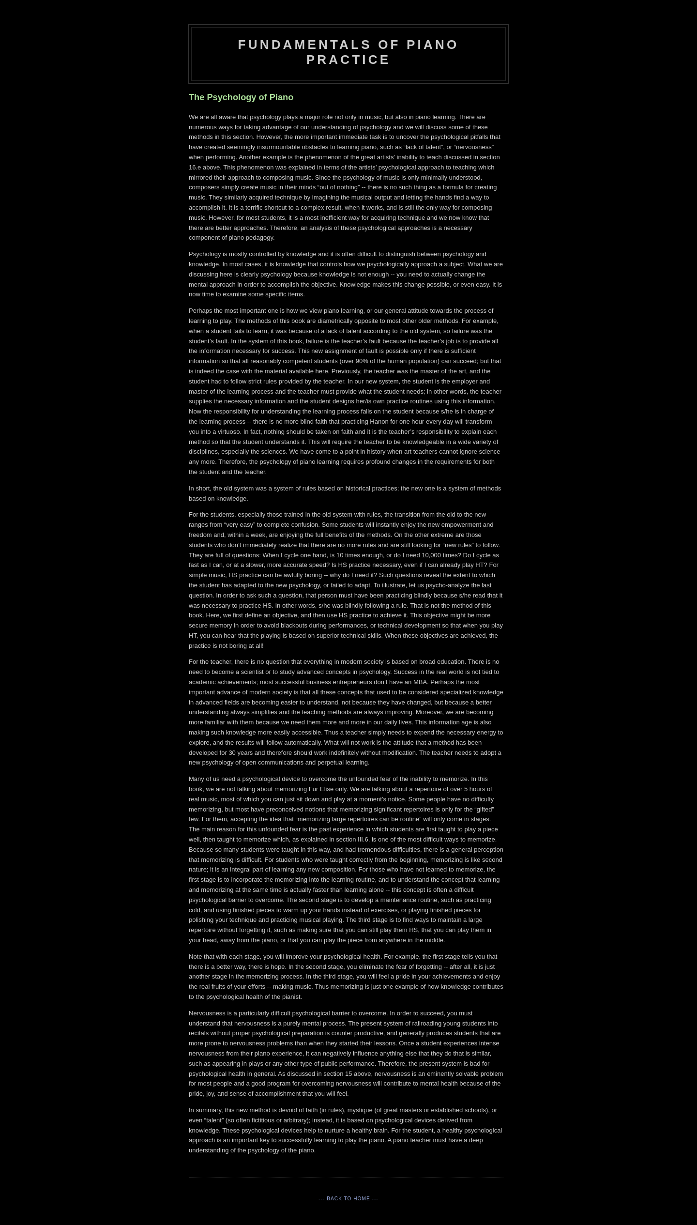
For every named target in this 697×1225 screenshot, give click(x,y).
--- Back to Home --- (348, 1198)
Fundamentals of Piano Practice (348, 52)
